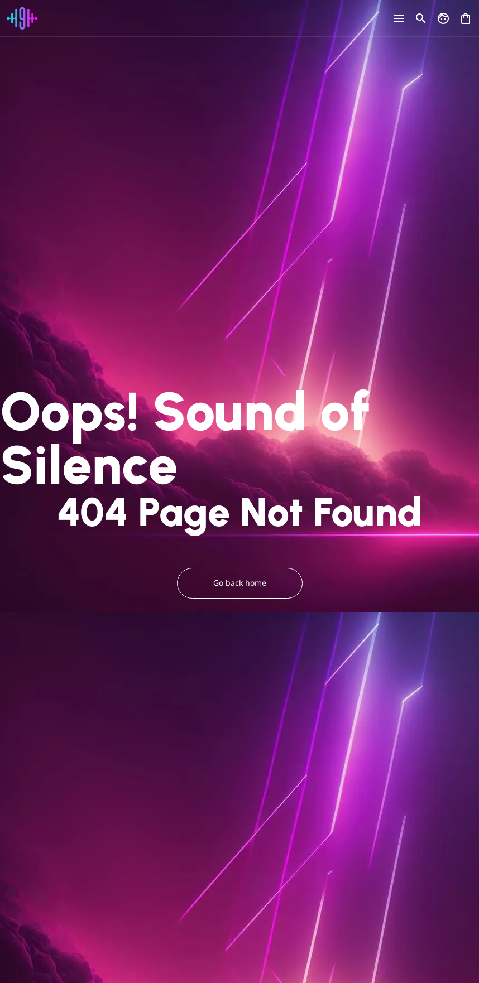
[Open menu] (398, 18)
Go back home (239, 583)
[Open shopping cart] (465, 16)
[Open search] (421, 18)
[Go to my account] (443, 18)
